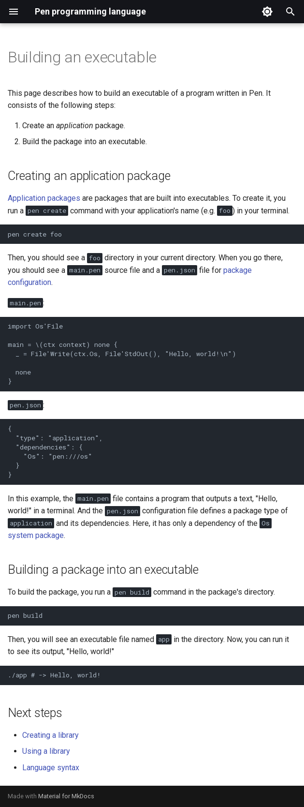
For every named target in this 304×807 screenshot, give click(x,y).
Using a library (46, 751)
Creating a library (50, 735)
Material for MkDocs (66, 796)
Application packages (44, 198)
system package (36, 535)
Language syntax (50, 767)
